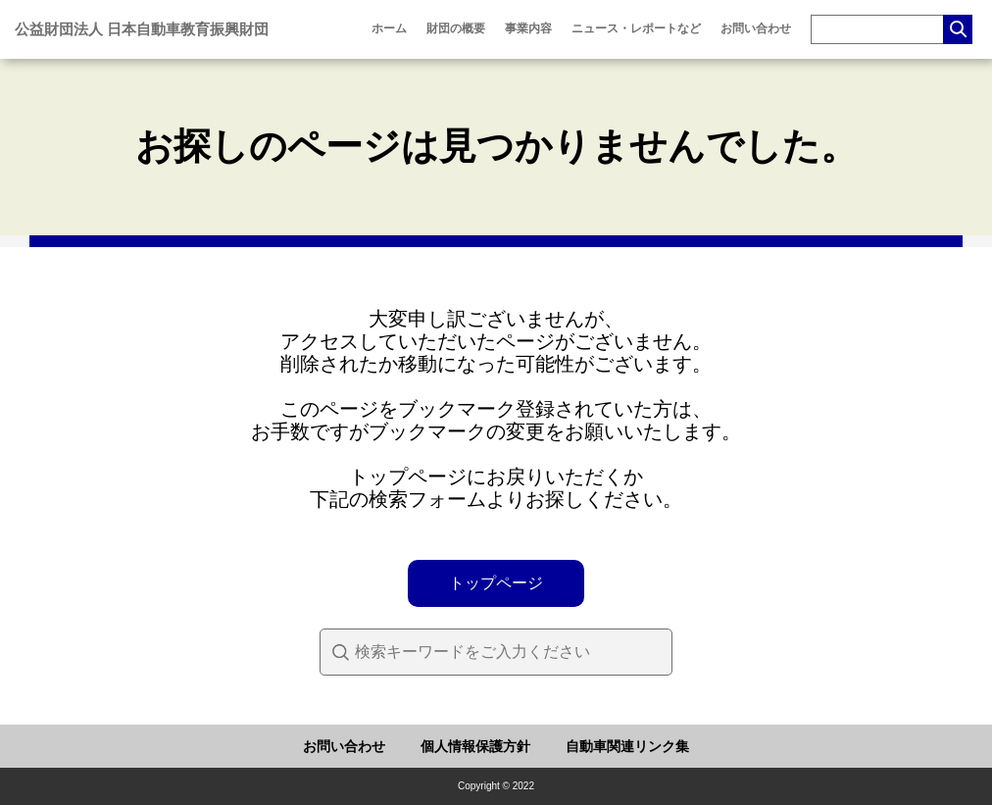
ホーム (389, 28)
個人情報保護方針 (475, 746)
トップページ (496, 583)
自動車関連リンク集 (627, 746)
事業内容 (528, 28)
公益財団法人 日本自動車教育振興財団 (142, 29)
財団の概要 (455, 28)
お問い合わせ (755, 28)
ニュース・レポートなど (636, 28)
